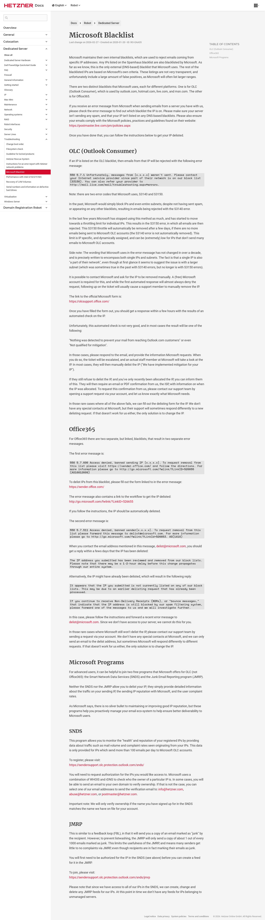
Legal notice (150, 916)
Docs (74, 23)
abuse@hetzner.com (83, 794)
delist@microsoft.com (171, 546)
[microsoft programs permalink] (62, 662)
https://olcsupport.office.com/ (89, 301)
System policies (178, 916)
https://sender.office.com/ (86, 487)
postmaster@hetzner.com (119, 794)
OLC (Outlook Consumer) (221, 49)
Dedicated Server (108, 23)
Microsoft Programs (218, 57)
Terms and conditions (198, 916)
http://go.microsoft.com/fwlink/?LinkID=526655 (101, 501)
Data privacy (164, 916)
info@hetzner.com (170, 789)
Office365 (214, 53)
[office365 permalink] (62, 429)
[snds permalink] (62, 731)
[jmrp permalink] (62, 824)
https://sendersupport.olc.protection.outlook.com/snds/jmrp (109, 877)
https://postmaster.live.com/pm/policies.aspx (99, 125)
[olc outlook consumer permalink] (62, 151)
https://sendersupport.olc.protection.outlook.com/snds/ (106, 765)
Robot (87, 23)
